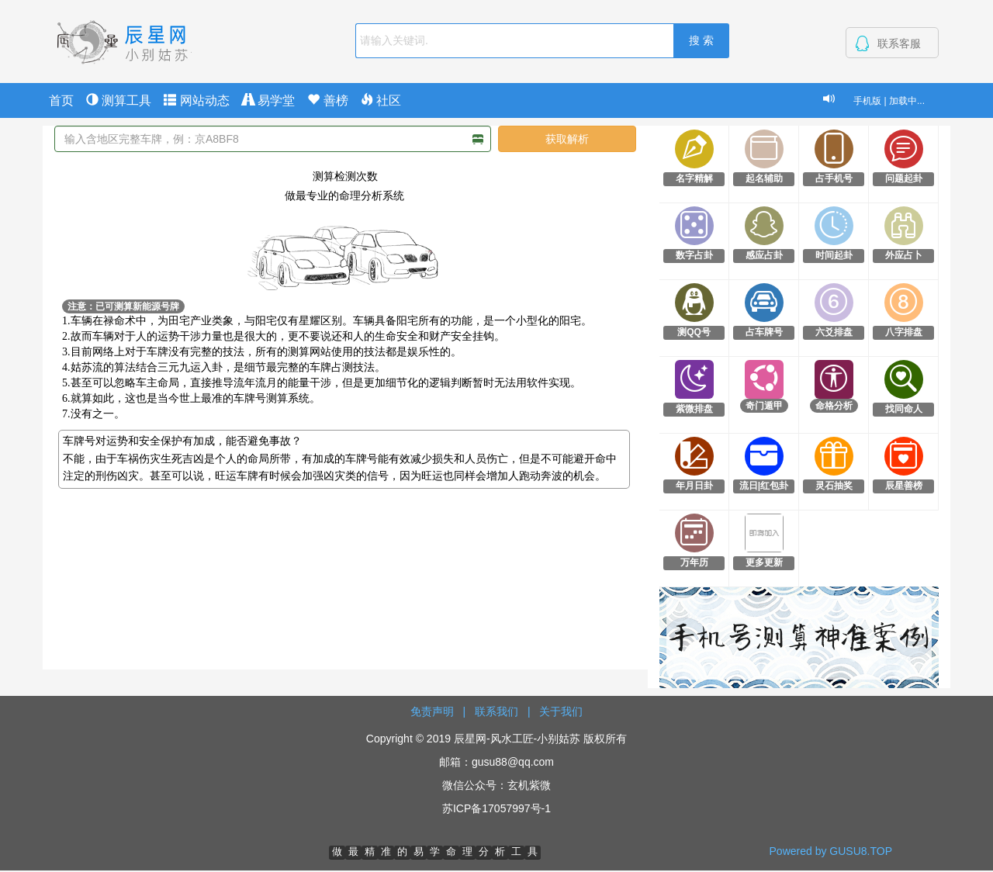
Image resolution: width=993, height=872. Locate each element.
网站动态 (196, 100)
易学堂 (268, 100)
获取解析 (567, 139)
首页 (61, 100)
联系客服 (899, 43)
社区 (381, 100)
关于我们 (561, 711)
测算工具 (118, 100)
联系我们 (496, 711)
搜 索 (701, 40)
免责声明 (432, 711)
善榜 (327, 100)
